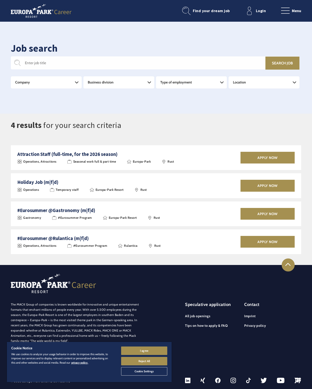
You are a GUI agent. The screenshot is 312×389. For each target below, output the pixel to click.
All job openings (197, 316)
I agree (144, 349)
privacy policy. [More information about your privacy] (79, 361)
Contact (252, 304)
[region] (89, 361)
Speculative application (208, 304)
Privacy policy (255, 326)
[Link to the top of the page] (288, 264)
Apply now (267, 157)
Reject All (144, 360)
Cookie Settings (144, 371)
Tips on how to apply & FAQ (206, 326)
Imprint (250, 316)
